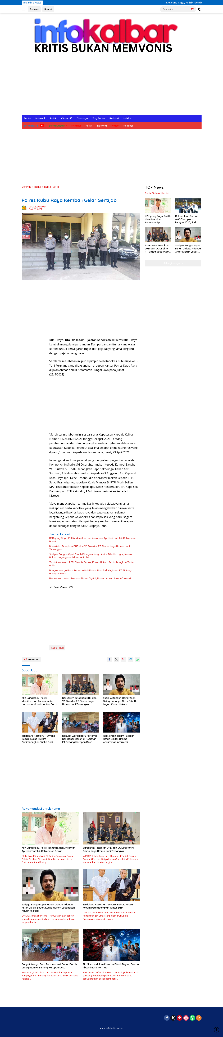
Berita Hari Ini (31, 125)
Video (115, 125)
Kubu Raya (57, 647)
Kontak (48, 9)
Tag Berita (99, 118)
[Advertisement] (111, 88)
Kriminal (40, 118)
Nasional (102, 125)
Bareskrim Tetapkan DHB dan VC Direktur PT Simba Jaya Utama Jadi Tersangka (89, 548)
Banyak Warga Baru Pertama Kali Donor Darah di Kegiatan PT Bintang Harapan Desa (90, 572)
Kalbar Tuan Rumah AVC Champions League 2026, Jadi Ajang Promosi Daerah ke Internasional (186, 219)
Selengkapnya (173, 263)
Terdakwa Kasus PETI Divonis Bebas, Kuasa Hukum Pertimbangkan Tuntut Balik (91, 564)
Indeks (127, 118)
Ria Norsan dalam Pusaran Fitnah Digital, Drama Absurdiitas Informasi (90, 578)
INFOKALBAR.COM (37, 206)
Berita (27, 118)
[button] (192, 9)
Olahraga (82, 118)
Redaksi (34, 9)
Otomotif (66, 118)
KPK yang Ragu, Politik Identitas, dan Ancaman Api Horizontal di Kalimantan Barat (92, 540)
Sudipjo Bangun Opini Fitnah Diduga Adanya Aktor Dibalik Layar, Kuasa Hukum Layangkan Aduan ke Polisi (90, 556)
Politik (53, 118)
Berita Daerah (57, 125)
